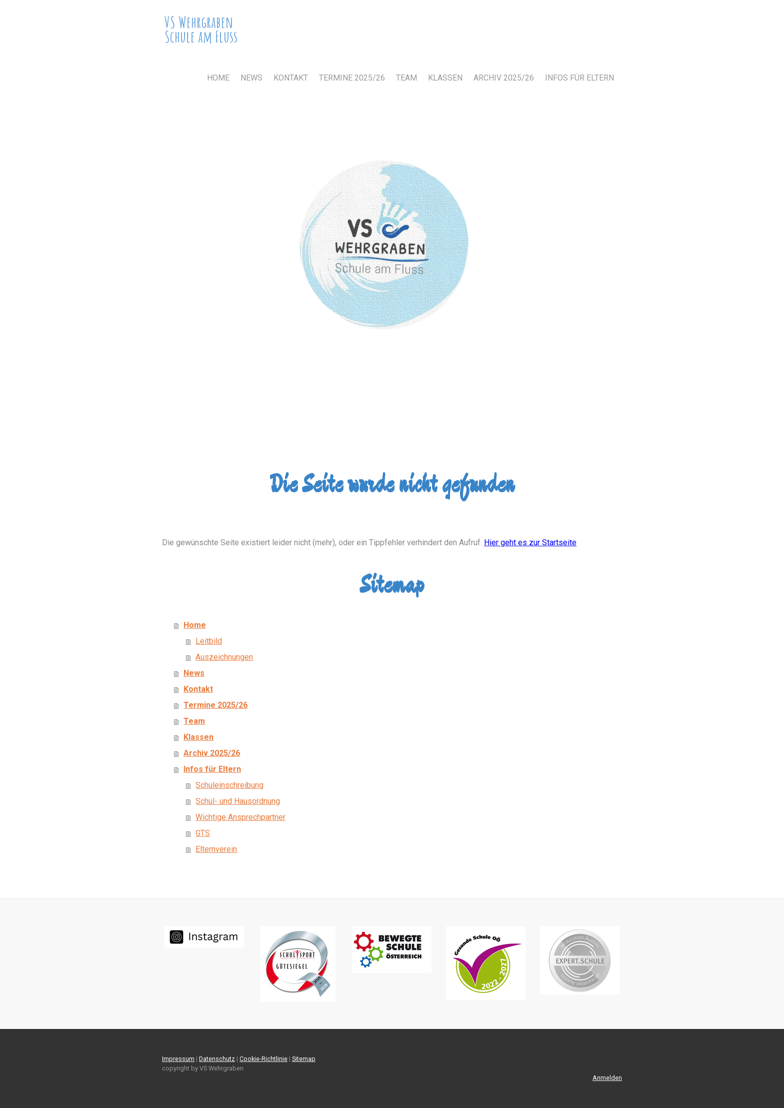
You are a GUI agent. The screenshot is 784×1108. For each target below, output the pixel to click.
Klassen (445, 78)
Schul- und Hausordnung (238, 801)
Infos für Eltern (579, 78)
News (251, 78)
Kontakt (291, 78)
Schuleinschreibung (230, 785)
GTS (203, 833)
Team (406, 78)
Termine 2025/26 (352, 78)
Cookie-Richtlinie (264, 1058)
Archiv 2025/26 (504, 78)
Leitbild (209, 641)
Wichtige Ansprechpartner (241, 817)
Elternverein (216, 849)
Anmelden (607, 1077)
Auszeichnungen (224, 657)
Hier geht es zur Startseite (530, 542)
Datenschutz (217, 1058)
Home (218, 78)
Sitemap (304, 1058)
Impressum (178, 1058)
